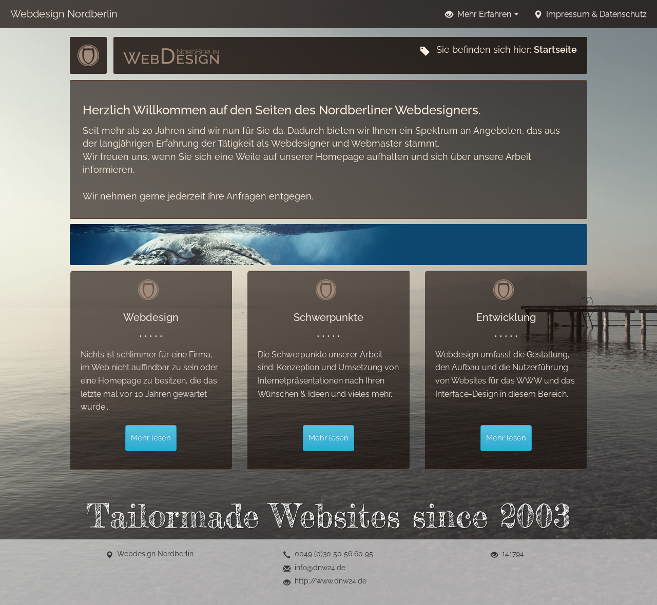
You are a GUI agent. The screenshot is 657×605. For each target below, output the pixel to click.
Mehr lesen (151, 437)
